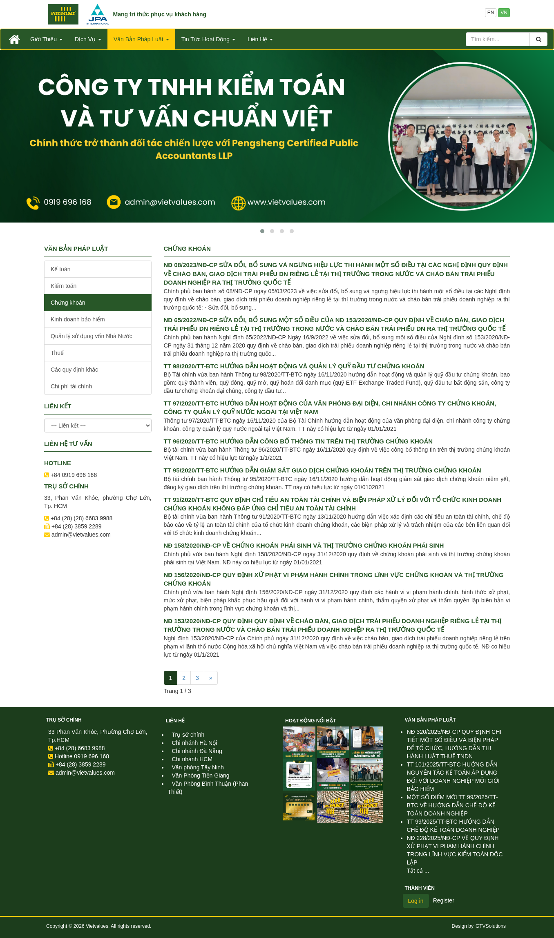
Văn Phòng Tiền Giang (201, 775)
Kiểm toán (63, 286)
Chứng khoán (68, 302)
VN (503, 13)
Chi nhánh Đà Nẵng (197, 751)
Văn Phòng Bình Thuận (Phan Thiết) (208, 787)
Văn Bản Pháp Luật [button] (141, 39)
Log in (416, 901)
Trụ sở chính (64, 720)
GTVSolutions (491, 926)
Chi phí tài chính (71, 386)
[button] (262, 231)
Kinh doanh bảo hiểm (78, 319)
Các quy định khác (74, 369)
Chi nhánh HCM (192, 759)
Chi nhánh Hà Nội (194, 743)
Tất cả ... (418, 870)
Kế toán (60, 269)
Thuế (57, 353)
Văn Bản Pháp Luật (430, 720)
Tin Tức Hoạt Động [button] (208, 39)
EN (490, 13)
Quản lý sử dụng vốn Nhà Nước (91, 336)
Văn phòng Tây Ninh (198, 767)
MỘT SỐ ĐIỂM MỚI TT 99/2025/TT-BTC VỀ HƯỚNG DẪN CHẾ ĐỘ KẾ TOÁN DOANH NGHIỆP (452, 805)
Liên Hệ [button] (260, 39)
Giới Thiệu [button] (46, 39)
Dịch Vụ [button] (88, 39)
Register (443, 900)
